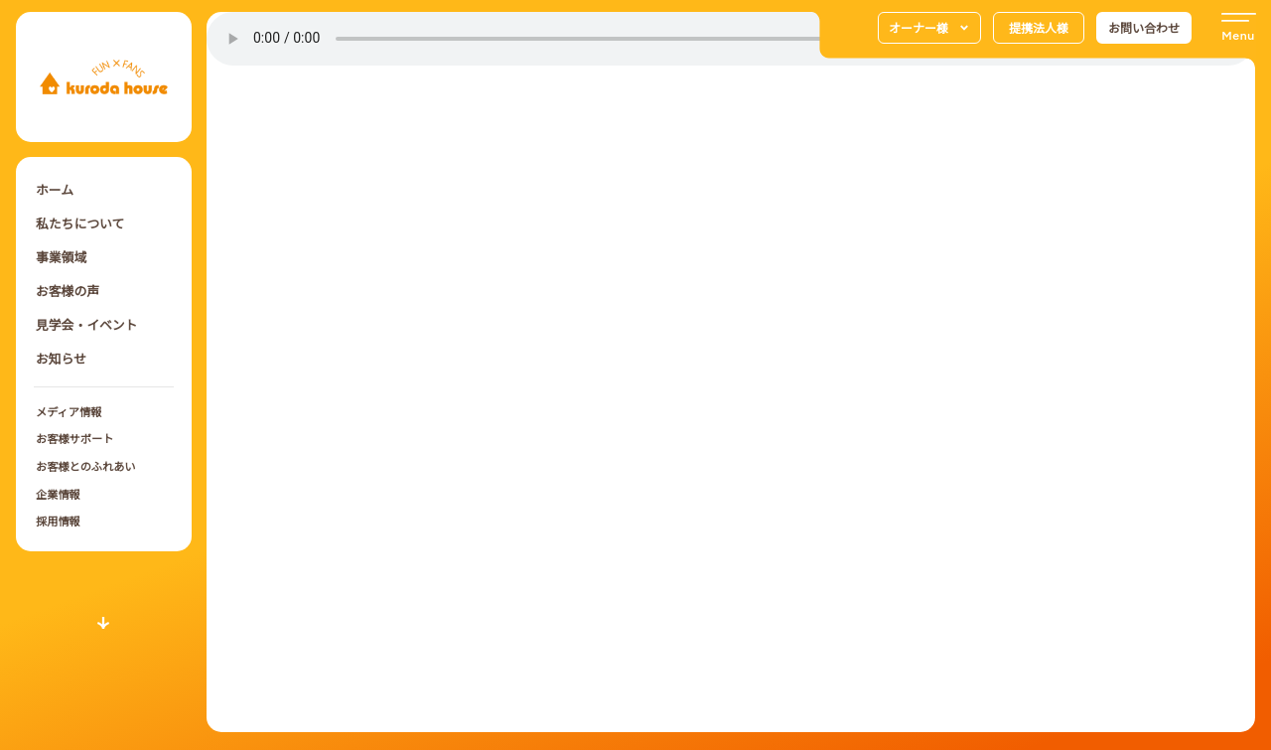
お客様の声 (67, 290)
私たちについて (80, 223)
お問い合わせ (1144, 27)
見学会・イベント (86, 324)
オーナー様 (929, 28)
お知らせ (61, 358)
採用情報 (58, 520)
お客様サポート (74, 438)
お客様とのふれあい (86, 466)
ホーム (54, 189)
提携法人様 (1038, 27)
